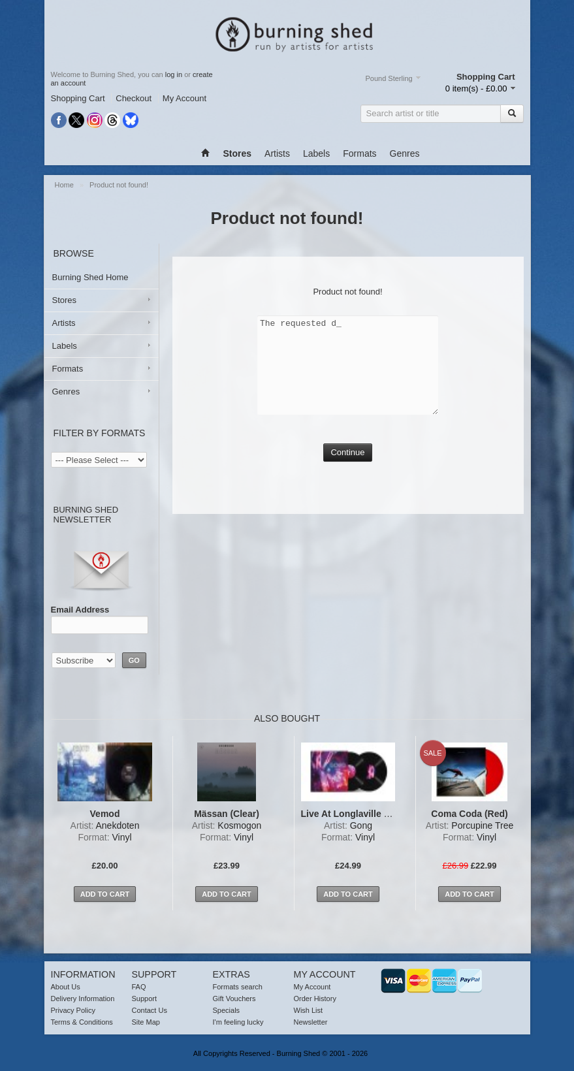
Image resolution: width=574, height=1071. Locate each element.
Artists (277, 153)
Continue (347, 452)
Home (65, 185)
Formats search (238, 987)
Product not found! (118, 185)
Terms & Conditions (82, 1022)
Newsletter (311, 1022)
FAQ (139, 987)
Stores (64, 300)
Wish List (308, 1010)
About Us (65, 987)
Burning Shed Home (90, 277)
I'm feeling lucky (238, 1022)
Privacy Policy (73, 1010)
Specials (226, 1010)
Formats (359, 153)
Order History (315, 998)
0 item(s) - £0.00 (476, 88)
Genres (405, 153)
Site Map (146, 1022)
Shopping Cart (78, 98)
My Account (184, 98)
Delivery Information (83, 998)
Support (144, 998)
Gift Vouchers (234, 998)
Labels (316, 153)
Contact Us (149, 1010)
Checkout (133, 98)
